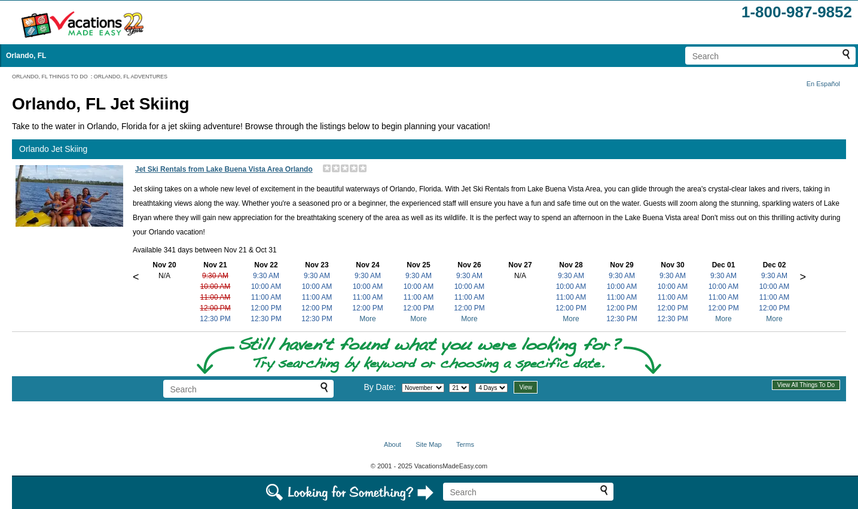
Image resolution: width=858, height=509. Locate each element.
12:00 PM (215, 308)
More (367, 319)
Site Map (428, 444)
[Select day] (459, 387)
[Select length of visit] (491, 387)
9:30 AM (215, 276)
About (392, 444)
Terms (465, 444)
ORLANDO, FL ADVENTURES (130, 77)
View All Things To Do (806, 385)
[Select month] (423, 387)
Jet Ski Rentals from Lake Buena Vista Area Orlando (224, 169)
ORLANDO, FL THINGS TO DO (50, 77)
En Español (823, 83)
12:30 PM (215, 319)
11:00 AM (215, 297)
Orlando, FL (26, 55)
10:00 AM (215, 286)
